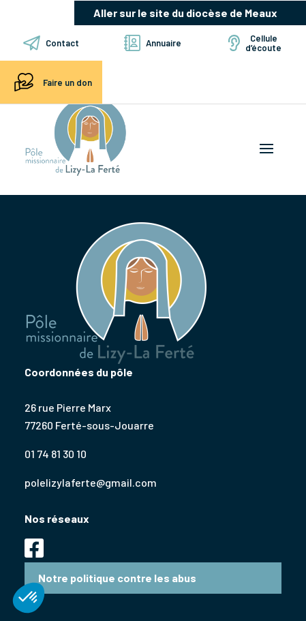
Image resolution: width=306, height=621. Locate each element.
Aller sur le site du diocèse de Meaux (185, 12)
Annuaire (152, 43)
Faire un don (51, 82)
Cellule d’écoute (254, 43)
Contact (51, 42)
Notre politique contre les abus (117, 577)
